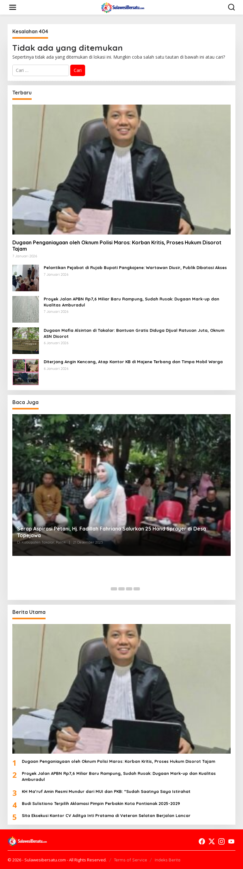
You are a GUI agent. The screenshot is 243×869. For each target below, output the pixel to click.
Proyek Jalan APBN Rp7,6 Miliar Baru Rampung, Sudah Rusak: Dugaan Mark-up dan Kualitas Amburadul (131, 301)
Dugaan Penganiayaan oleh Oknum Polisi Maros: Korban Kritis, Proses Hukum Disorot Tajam (116, 245)
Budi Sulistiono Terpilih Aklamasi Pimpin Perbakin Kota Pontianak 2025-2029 (101, 803)
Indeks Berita (167, 859)
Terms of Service (130, 859)
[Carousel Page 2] (114, 588)
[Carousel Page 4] (129, 588)
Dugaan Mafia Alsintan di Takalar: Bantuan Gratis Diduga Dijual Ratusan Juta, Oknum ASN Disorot (134, 333)
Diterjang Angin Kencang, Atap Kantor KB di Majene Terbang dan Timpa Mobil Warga (133, 361)
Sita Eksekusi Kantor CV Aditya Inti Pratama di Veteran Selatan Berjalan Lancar (106, 815)
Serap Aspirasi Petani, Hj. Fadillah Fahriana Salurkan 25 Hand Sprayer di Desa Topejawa (111, 531)
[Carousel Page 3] (121, 588)
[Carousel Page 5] (137, 588)
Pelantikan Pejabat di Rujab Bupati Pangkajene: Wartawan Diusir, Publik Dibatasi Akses (135, 267)
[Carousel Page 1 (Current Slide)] (106, 588)
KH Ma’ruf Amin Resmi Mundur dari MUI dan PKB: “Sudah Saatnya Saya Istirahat (106, 791)
